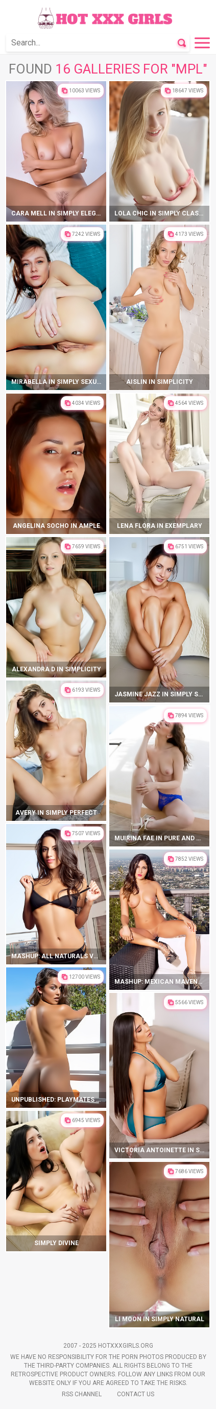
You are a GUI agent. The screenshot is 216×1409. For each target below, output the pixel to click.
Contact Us (135, 1394)
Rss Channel (82, 1394)
